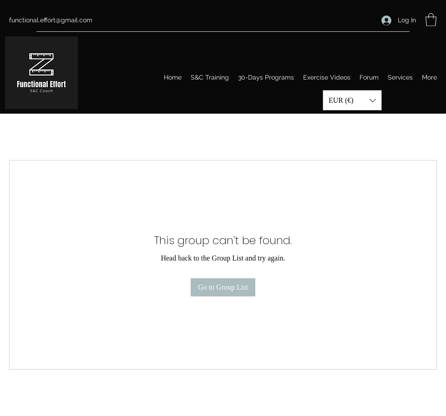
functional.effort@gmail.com (50, 20)
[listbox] (352, 100)
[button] (431, 19)
